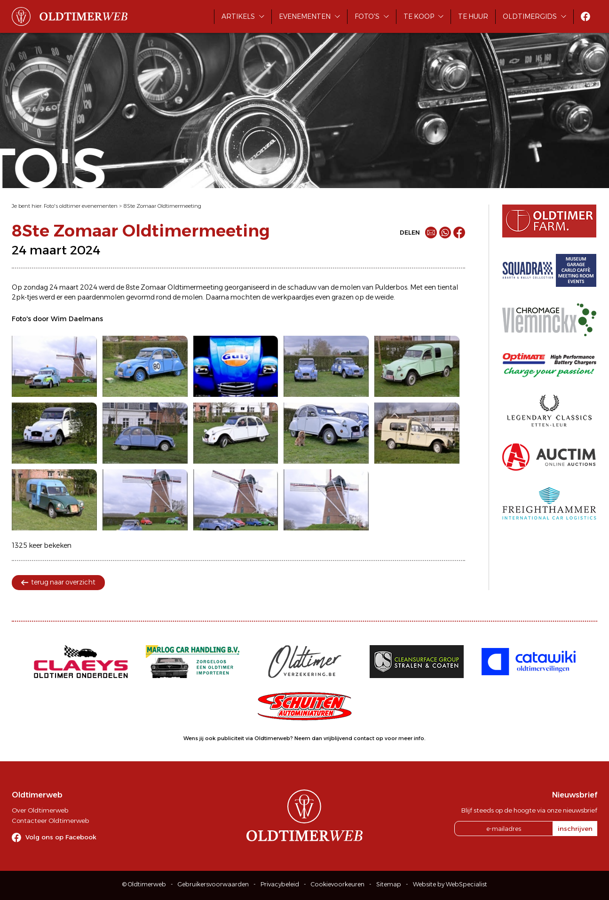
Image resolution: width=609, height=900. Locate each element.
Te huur (473, 16)
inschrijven (575, 828)
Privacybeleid (280, 884)
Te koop (418, 16)
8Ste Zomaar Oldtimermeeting (162, 206)
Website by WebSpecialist (450, 884)
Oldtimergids (530, 16)
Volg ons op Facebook (60, 837)
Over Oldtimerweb (40, 810)
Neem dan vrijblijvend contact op (338, 738)
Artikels (238, 16)
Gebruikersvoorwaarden (213, 884)
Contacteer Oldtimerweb (50, 820)
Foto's (367, 16)
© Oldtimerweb (144, 884)
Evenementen (305, 16)
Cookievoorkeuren (337, 884)
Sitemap (388, 884)
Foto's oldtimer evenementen (81, 206)
